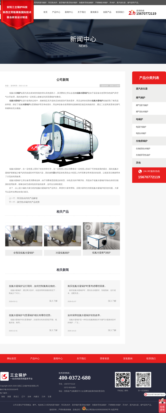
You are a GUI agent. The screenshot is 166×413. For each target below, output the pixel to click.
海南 (3, 397)
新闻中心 (69, 12)
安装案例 (127, 358)
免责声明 (114, 410)
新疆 (9, 397)
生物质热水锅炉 (143, 148)
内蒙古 (36, 397)
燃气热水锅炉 (142, 111)
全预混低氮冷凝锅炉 (23, 252)
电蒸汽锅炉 (141, 127)
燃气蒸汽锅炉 (142, 105)
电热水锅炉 (141, 133)
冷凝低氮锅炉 (62, 252)
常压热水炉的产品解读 (27, 198)
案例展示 (94, 12)
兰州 (43, 397)
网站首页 (11, 358)
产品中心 (56, 12)
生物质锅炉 (141, 141)
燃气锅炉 (140, 97)
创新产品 (107, 12)
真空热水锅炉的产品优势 (28, 202)
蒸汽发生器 (141, 88)
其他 (138, 162)
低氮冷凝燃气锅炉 (101, 252)
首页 (45, 12)
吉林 (29, 397)
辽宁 (23, 397)
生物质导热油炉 (143, 155)
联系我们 (120, 12)
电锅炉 (139, 119)
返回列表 (104, 86)
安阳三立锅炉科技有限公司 (115, 86)
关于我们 (82, 12)
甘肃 (49, 397)
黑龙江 (16, 397)
